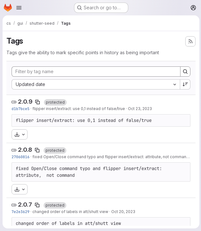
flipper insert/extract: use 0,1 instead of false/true (78, 108)
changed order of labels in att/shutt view (70, 211)
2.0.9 (25, 101)
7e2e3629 (20, 211)
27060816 (20, 156)
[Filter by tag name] (96, 71)
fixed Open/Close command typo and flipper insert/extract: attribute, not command (110, 156)
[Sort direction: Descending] (184, 84)
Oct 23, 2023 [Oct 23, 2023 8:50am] (140, 108)
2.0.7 (25, 204)
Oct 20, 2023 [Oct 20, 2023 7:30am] (123, 211)
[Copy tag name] (37, 102)
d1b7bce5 (20, 108)
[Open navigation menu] (19, 8)
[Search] (184, 71)
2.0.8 (25, 149)
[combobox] (95, 84)
